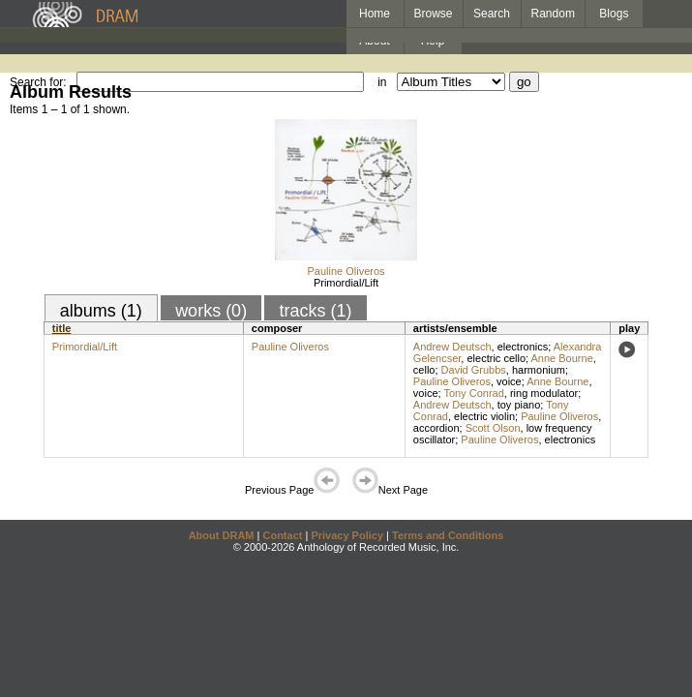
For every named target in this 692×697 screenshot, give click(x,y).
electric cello (496, 358)
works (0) (211, 310)
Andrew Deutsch (452, 346)
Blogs (613, 13)
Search (491, 13)
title (62, 328)
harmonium (538, 370)
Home (374, 13)
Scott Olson (493, 428)
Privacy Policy (347, 535)
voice (509, 381)
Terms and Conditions (447, 535)
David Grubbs (473, 370)
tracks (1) (315, 310)
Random (553, 13)
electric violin (484, 416)
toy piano (519, 404)
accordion (436, 428)
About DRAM (222, 535)
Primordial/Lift (346, 282)
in (381, 82)
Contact (282, 535)
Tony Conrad (473, 393)
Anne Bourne (562, 358)
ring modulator (544, 393)
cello (424, 370)
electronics (523, 346)
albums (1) (101, 310)
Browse (433, 13)
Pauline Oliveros (345, 271)
